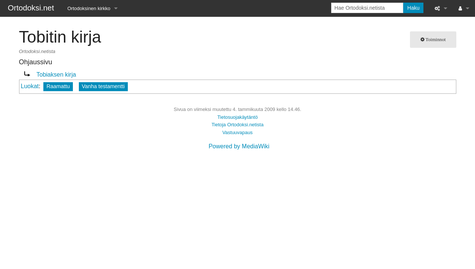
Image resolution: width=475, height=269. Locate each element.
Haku (413, 8)
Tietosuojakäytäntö (237, 117)
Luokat (30, 86)
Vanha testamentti (103, 86)
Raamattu (58, 86)
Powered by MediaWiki (239, 146)
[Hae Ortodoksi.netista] (367, 8)
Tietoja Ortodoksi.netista (237, 124)
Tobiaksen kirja (56, 74)
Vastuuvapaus (237, 132)
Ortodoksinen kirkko (88, 8)
